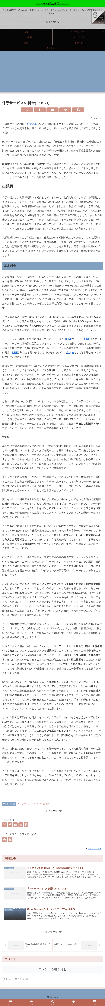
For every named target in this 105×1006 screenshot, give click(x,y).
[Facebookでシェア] (40, 109)
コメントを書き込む (53, 970)
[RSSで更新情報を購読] (10, 839)
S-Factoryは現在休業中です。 (52, 3)
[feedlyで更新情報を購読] (4, 839)
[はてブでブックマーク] (52, 109)
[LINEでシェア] (65, 109)
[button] (78, 109)
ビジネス (44, 804)
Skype (70, 352)
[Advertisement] (52, 73)
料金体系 (32, 123)
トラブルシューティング (28, 804)
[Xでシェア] (27, 109)
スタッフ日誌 (9, 804)
